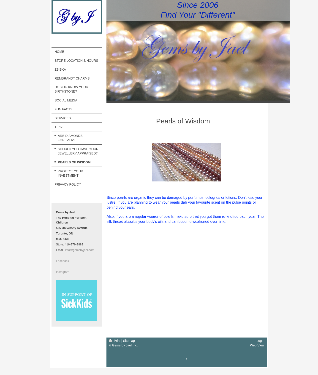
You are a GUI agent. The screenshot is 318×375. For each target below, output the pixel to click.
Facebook (62, 261)
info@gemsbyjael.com (79, 250)
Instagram (62, 272)
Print (115, 341)
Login (260, 341)
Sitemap (129, 341)
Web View (257, 345)
